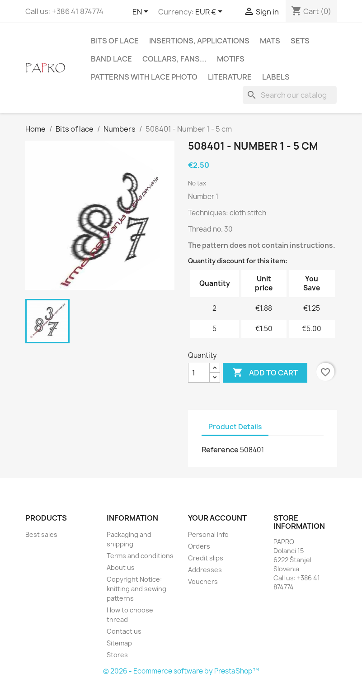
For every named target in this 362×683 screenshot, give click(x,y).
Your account (217, 518)
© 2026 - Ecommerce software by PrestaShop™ (181, 671)
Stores (117, 654)
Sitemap (119, 643)
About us (121, 567)
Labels (276, 77)
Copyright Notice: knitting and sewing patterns (136, 588)
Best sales (41, 534)
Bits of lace (115, 41)
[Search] (290, 95)
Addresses (205, 569)
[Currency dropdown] (210, 12)
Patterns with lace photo (144, 77)
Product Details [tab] (235, 427)
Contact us (124, 631)
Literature (230, 77)
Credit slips (205, 558)
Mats (270, 41)
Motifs (230, 59)
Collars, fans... (174, 59)
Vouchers (203, 581)
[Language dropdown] (141, 12)
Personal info (208, 534)
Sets (300, 41)
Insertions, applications (199, 41)
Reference (220, 449)
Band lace (111, 59)
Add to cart (265, 373)
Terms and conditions (140, 555)
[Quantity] (199, 373)
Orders (199, 546)
